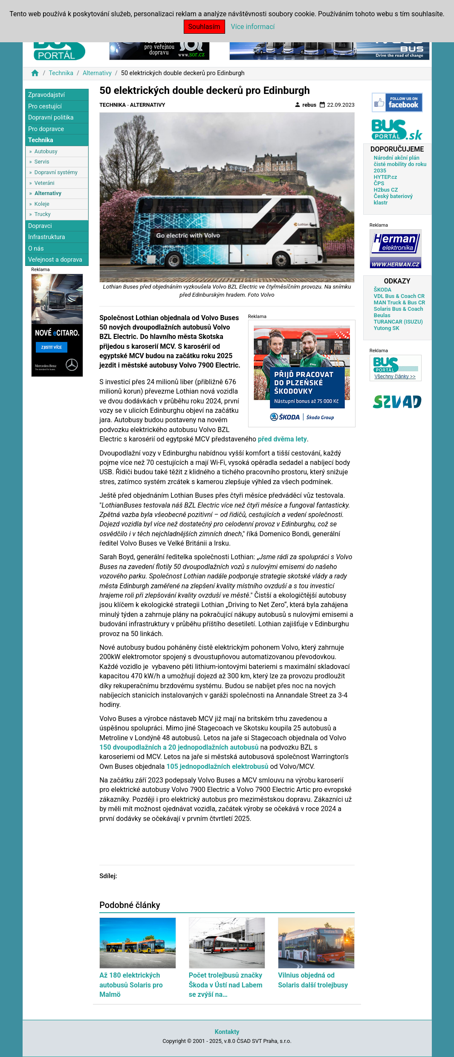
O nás (36, 248)
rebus (305, 104)
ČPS (379, 183)
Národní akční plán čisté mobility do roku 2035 (400, 164)
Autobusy (46, 151)
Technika (61, 73)
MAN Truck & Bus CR (399, 302)
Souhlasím (204, 27)
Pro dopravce (46, 129)
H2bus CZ (386, 190)
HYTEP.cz (385, 177)
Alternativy (97, 73)
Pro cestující (45, 106)
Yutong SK (386, 328)
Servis (42, 161)
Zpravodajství (46, 95)
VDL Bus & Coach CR (399, 296)
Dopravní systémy (56, 172)
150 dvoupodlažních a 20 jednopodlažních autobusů (178, 747)
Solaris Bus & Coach (398, 309)
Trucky (43, 214)
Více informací (253, 27)
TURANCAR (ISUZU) (398, 321)
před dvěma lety (282, 439)
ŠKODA (382, 289)
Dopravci (40, 226)
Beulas (382, 315)
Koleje (42, 204)
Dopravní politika (51, 117)
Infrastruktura (46, 237)
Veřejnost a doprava (55, 259)
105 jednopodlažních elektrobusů (217, 766)
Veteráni (45, 183)
